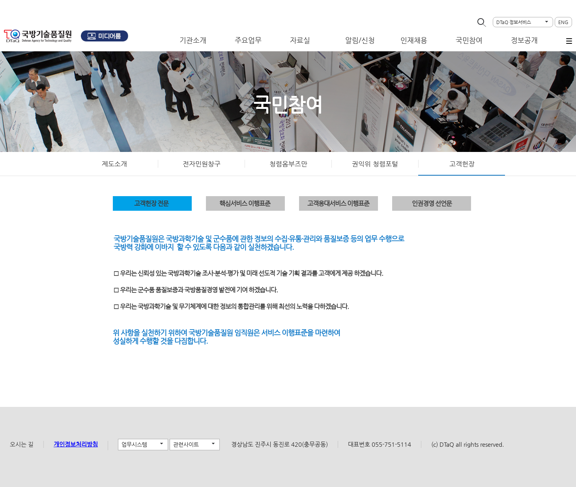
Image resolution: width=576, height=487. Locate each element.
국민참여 (469, 40)
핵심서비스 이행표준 (244, 203)
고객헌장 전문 (151, 203)
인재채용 (413, 40)
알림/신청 (360, 40)
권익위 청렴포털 (375, 164)
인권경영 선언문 (432, 203)
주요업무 (248, 40)
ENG (563, 22)
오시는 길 (22, 444)
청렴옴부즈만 (288, 164)
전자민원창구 (202, 164)
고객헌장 (462, 164)
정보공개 (524, 40)
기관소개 (193, 40)
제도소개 (114, 164)
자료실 (300, 40)
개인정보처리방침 (76, 444)
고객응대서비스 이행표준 (338, 203)
